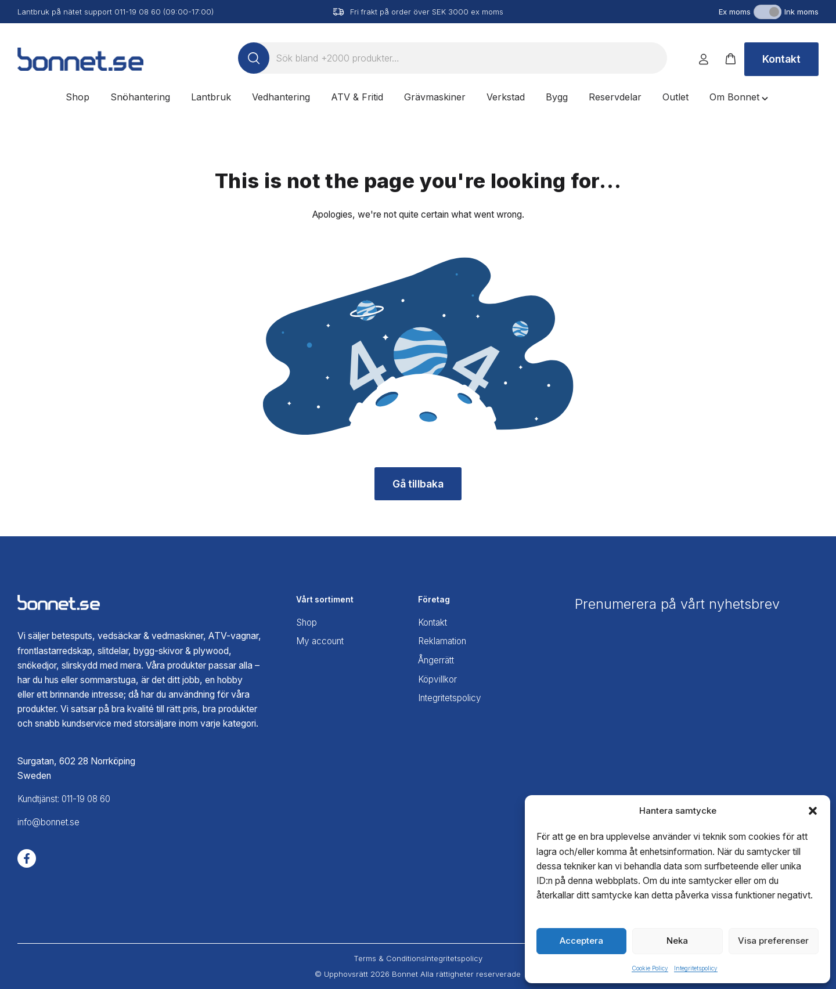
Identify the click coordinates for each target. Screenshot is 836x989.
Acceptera (581, 940)
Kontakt (781, 59)
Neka (677, 940)
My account (321, 640)
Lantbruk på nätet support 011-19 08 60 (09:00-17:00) (115, 11)
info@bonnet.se (50, 822)
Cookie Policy (650, 968)
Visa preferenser (773, 940)
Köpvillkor (438, 677)
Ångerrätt (437, 659)
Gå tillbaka (418, 484)
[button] (813, 811)
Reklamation (443, 640)
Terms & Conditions (389, 958)
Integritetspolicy (696, 968)
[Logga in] (703, 59)
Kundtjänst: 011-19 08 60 (67, 798)
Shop (307, 621)
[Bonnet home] (80, 59)
